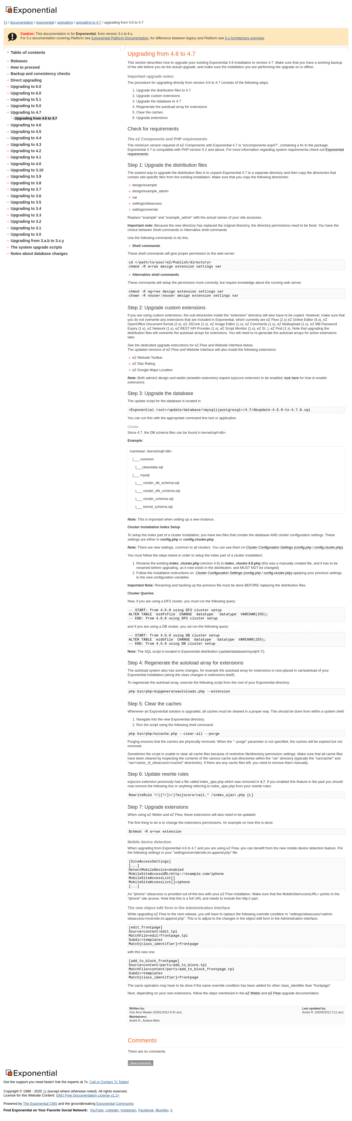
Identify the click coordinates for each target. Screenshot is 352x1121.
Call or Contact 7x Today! (109, 1082)
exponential (45, 22)
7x (5, 22)
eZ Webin (252, 993)
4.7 (262, 782)
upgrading (65, 22)
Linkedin (112, 1110)
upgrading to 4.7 (88, 22)
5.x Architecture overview (244, 38)
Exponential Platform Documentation (119, 38)
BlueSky (162, 1110)
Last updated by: (314, 1008)
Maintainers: (138, 1016)
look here (291, 378)
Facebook (146, 1110)
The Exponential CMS (40, 1103)
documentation (21, 22)
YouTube (96, 1110)
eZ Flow (274, 993)
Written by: (137, 1008)
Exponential (105, 1103)
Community (124, 1103)
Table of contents (28, 52)
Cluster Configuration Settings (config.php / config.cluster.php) (294, 547)
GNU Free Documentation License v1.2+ (88, 1095)
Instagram (128, 1110)
